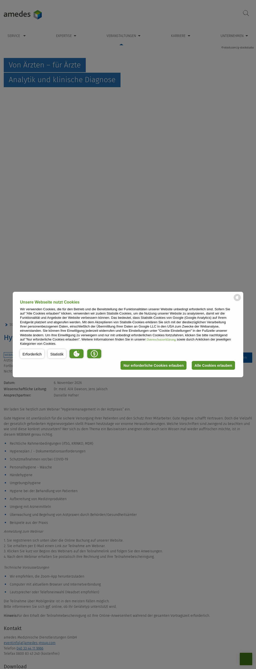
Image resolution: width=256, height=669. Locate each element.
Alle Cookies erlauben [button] (213, 365)
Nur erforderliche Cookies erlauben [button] (154, 365)
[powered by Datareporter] (237, 300)
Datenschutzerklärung (161, 339)
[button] (32, 353)
